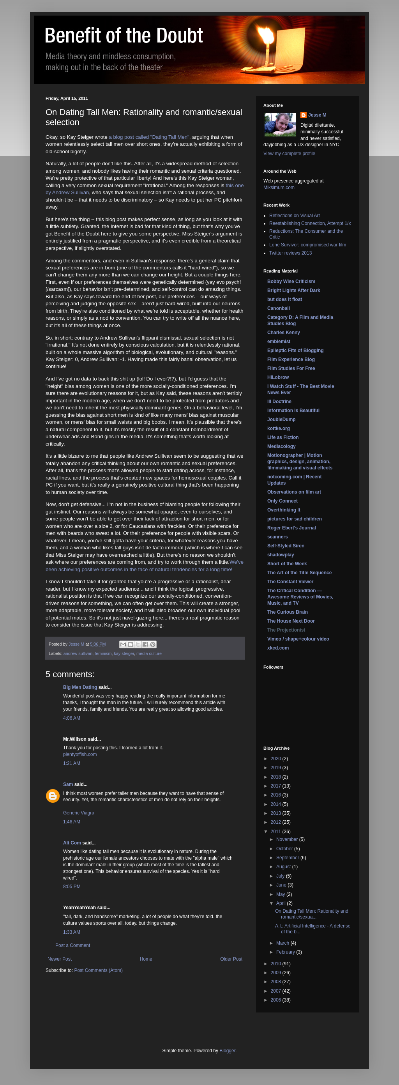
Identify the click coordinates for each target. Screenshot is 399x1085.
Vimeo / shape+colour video (298, 639)
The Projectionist (286, 630)
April (281, 903)
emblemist (278, 341)
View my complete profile (289, 153)
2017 (276, 786)
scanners (277, 537)
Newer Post (60, 959)
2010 (276, 963)
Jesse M (317, 115)
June (282, 885)
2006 (276, 1000)
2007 (276, 991)
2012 (276, 822)
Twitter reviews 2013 (290, 253)
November (287, 839)
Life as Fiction (283, 437)
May (281, 894)
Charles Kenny (283, 332)
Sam (68, 784)
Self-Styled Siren (285, 546)
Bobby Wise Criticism (291, 281)
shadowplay (280, 555)
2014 (276, 804)
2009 (276, 972)
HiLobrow (278, 377)
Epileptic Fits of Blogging (295, 350)
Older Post (231, 959)
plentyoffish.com (80, 754)
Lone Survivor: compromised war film (307, 245)
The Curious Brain (287, 612)
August (284, 866)
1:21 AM (71, 763)
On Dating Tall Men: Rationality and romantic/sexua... (311, 913)
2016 (276, 795)
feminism (103, 653)
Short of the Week (287, 563)
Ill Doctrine (279, 401)
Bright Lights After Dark (293, 290)
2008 (276, 981)
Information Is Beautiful (293, 410)
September (288, 857)
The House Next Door (291, 621)
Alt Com (72, 843)
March (283, 943)
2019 (276, 767)
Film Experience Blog (291, 359)
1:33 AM (71, 932)
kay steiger (124, 653)
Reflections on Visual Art (294, 215)
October (285, 848)
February (286, 952)
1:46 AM (71, 822)
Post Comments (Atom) (98, 970)
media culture (149, 653)
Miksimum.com (279, 187)
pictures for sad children (294, 519)
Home (146, 959)
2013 (276, 813)
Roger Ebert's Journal (291, 528)
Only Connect (282, 501)
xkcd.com (278, 648)
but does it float (284, 299)
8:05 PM (72, 886)
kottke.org (278, 428)
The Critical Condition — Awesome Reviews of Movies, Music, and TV (300, 597)
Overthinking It (283, 510)
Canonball (278, 308)
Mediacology (281, 446)
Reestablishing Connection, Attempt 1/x (310, 223)
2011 (276, 831)
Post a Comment (72, 945)
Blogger (227, 1050)
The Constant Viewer (290, 581)
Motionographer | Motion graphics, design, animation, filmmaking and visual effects (299, 462)
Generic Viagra (78, 813)
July (281, 876)
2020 (276, 758)
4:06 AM (71, 718)
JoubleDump (281, 419)
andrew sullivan (78, 653)
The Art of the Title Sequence (299, 572)
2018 (276, 777)
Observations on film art (294, 492)
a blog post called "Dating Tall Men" (149, 137)
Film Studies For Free (291, 368)
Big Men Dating (80, 687)
